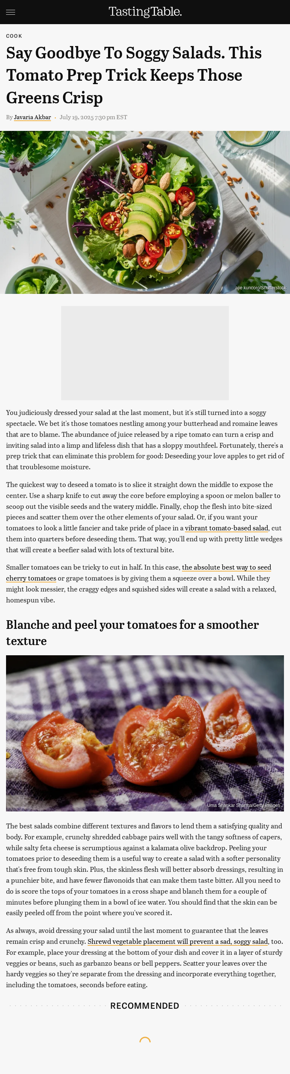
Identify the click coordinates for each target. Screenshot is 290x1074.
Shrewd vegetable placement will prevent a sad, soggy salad (178, 941)
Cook (14, 35)
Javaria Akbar (32, 116)
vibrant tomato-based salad (226, 527)
